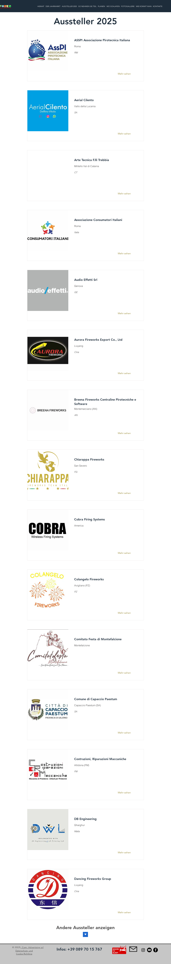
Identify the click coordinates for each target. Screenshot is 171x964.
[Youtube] (149, 950)
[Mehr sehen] (126, 73)
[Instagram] (143, 950)
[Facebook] (155, 950)
